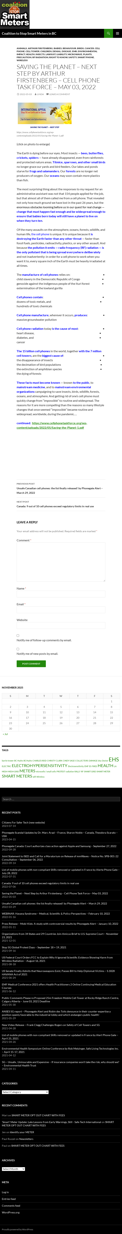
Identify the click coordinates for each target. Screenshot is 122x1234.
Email (21, 604)
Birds (80, 48)
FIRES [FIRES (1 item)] (94, 766)
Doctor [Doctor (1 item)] (105, 760)
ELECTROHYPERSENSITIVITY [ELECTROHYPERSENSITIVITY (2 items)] (39, 765)
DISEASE (66, 51)
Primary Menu (117, 33)
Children (46, 51)
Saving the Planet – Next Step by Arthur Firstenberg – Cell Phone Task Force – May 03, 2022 (55, 893)
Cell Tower (32, 51)
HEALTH (30, 54)
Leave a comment (59, 94)
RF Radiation (40, 57)
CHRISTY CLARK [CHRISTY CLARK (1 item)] (54, 760)
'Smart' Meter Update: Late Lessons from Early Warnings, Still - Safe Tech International (51, 1122)
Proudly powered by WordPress (17, 1229)
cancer (89, 48)
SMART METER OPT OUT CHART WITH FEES (38, 1115)
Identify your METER (22, 1132)
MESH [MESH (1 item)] (4, 771)
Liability (62, 54)
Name (21, 588)
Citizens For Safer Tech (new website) (23, 822)
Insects (40, 54)
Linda (40, 94)
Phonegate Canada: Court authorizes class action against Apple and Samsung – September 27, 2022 (59, 846)
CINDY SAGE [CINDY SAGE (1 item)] (69, 760)
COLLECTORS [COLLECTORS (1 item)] (81, 760)
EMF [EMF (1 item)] (86, 766)
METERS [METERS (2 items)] (27, 770)
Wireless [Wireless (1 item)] (40, 776)
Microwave (75, 54)
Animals (22, 48)
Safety (72, 57)
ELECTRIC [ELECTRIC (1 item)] (6, 766)
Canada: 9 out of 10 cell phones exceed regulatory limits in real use (61, 504)
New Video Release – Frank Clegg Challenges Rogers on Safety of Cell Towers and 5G (51, 1024)
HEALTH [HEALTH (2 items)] (105, 765)
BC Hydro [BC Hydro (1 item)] (18, 760)
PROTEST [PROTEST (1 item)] (61, 771)
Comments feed (11, 1205)
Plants (87, 54)
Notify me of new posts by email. (37, 653)
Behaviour (69, 48)
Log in (5, 1192)
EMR (74, 51)
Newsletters (26, 1138)
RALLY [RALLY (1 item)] (77, 771)
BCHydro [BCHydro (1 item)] (28, 760)
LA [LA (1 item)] (115, 766)
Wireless (22, 60)
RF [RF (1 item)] (82, 771)
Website (22, 620)
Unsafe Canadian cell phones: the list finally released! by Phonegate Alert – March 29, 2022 (61, 488)
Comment (24, 540)
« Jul (5, 734)
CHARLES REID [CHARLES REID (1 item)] (39, 760)
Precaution (24, 57)
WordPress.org (10, 1212)
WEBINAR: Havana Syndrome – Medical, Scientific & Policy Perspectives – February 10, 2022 (56, 913)
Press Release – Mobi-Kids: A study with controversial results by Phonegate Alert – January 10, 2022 (60, 923)
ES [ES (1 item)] (90, 766)
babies (58, 48)
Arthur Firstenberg (40, 48)
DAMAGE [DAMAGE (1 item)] (93, 760)
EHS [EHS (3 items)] (114, 759)
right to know (58, 57)
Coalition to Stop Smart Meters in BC (29, 33)
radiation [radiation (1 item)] (70, 771)
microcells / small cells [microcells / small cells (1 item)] (46, 771)
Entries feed (9, 1198)
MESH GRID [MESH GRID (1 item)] (13, 771)
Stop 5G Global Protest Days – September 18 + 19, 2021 (34, 947)
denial (57, 51)
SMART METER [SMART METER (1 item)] (103, 771)
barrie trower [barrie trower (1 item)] (8, 760)
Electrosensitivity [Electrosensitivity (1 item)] (76, 766)
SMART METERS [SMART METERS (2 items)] (17, 775)
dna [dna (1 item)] (99, 760)
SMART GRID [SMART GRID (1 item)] (90, 771)
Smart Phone (86, 57)
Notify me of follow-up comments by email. (44, 640)
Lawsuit (51, 54)
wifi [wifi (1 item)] (34, 776)
